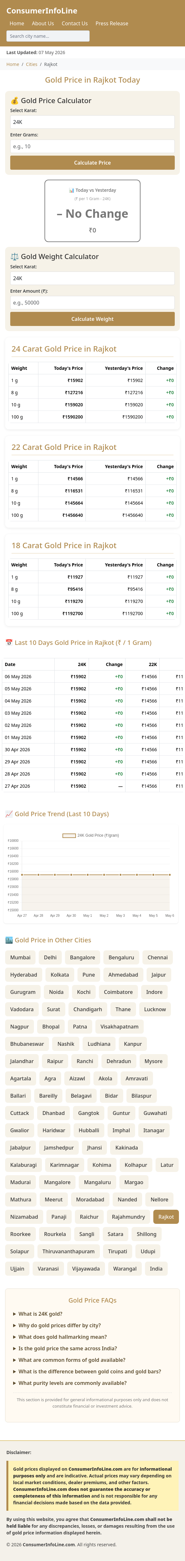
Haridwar (54, 1130)
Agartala (20, 1078)
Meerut (54, 1199)
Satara (116, 1234)
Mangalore (57, 1182)
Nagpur (19, 1026)
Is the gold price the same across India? (68, 1348)
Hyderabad (23, 974)
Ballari (18, 1095)
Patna (80, 1026)
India (156, 1268)
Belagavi (81, 1095)
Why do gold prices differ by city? (60, 1325)
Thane (123, 1009)
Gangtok (88, 1113)
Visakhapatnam (120, 1026)
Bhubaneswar (27, 1043)
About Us (43, 23)
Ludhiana (99, 1043)
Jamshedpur (59, 1147)
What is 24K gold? (40, 1313)
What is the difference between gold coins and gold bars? (90, 1371)
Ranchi (84, 1061)
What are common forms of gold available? (72, 1359)
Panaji (59, 1216)
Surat (53, 1009)
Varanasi (48, 1268)
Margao (134, 1182)
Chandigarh (88, 1009)
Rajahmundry (128, 1216)
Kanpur (133, 1043)
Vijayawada (86, 1268)
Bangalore (82, 957)
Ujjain (17, 1268)
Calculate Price (92, 162)
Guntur (121, 1113)
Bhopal (51, 1026)
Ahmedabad (123, 974)
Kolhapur (136, 1164)
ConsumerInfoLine (41, 10)
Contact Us (75, 23)
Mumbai (20, 957)
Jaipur (159, 974)
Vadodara (22, 1009)
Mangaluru (97, 1182)
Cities (31, 64)
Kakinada (126, 1147)
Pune (89, 974)
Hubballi (89, 1130)
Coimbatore (118, 992)
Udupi (148, 1251)
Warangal (125, 1268)
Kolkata (60, 974)
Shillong (147, 1234)
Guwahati (155, 1113)
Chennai (158, 957)
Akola (105, 1078)
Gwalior (19, 1130)
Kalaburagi (23, 1164)
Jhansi (94, 1147)
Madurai (20, 1182)
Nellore (159, 1199)
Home (17, 23)
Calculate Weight (92, 318)
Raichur (89, 1216)
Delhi (50, 957)
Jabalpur (20, 1147)
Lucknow (155, 1009)
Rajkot (166, 1216)
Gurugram (23, 992)
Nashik (65, 1043)
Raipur (55, 1061)
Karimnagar (64, 1164)
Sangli (86, 1234)
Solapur (19, 1251)
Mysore (154, 1061)
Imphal (121, 1130)
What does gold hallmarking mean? (63, 1336)
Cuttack (19, 1113)
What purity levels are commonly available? (73, 1382)
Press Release (111, 23)
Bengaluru (121, 957)
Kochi (84, 992)
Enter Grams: (24, 135)
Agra (50, 1078)
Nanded (127, 1199)
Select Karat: (23, 110)
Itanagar (154, 1130)
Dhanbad (53, 1113)
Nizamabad (24, 1216)
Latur (167, 1164)
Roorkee (20, 1234)
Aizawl (77, 1078)
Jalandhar (22, 1061)
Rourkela (55, 1234)
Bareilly (48, 1095)
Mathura (20, 1199)
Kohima (101, 1164)
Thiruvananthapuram (69, 1251)
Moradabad (90, 1199)
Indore (154, 992)
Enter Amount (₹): (29, 291)
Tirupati (117, 1251)
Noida (56, 992)
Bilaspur (142, 1095)
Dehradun (119, 1061)
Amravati (137, 1078)
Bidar (111, 1095)
